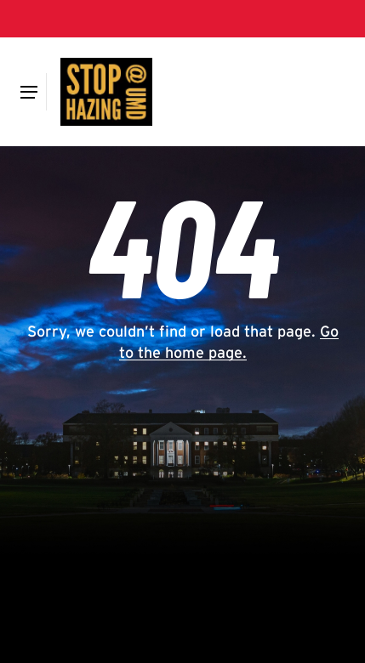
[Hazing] (106, 92)
